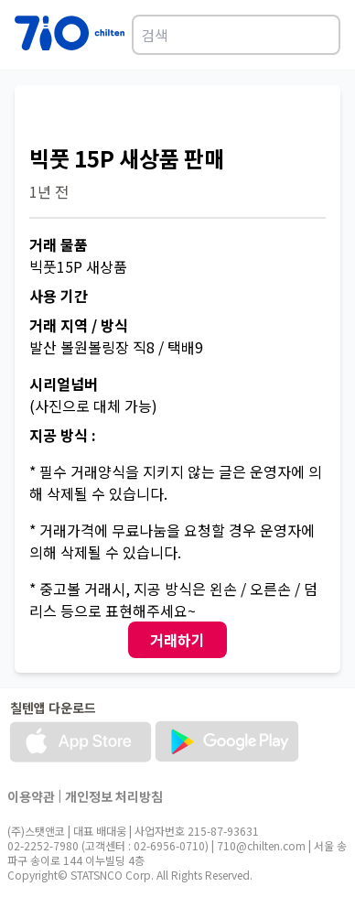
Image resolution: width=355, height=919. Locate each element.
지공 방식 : (62, 435)
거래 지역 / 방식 (78, 325)
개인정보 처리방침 (114, 796)
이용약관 (31, 796)
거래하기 (177, 640)
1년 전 (49, 191)
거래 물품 (58, 244)
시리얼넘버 (63, 384)
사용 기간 (58, 296)
